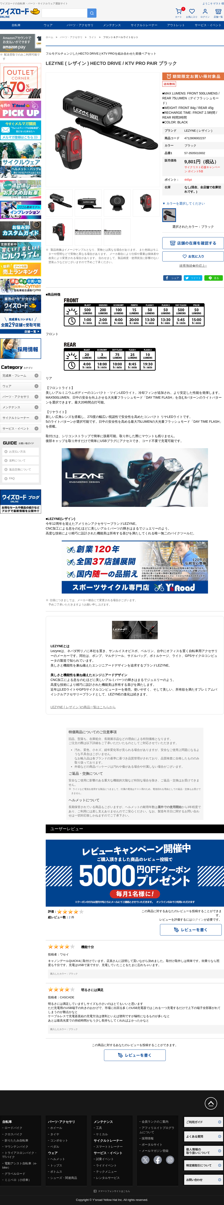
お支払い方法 (17, 451)
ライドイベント (106, 1165)
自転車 (16, 25)
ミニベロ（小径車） (18, 1180)
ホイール (56, 1128)
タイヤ (54, 1134)
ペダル (54, 1146)
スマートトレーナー (109, 1146)
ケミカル (102, 1134)
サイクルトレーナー (144, 25)
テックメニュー (106, 1171)
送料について (17, 460)
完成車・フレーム (14, 375)
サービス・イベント (208, 25)
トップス (56, 1165)
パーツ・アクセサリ (80, 25)
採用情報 (148, 1138)
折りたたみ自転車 (16, 1140)
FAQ (12, 478)
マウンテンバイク (16, 1146)
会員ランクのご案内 (155, 1121)
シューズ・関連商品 (63, 1178)
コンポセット (59, 1140)
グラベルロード (15, 1173)
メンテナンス (112, 25)
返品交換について (20, 469)
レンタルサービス (108, 1178)
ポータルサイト (152, 1144)
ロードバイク (13, 1128)
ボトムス (56, 1171)
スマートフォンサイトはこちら (114, 1191)
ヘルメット (57, 1159)
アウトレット (176, 25)
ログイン (198, 919)
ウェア (48, 25)
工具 (99, 1128)
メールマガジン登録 (155, 1150)
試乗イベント (105, 1159)
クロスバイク (13, 1134)
